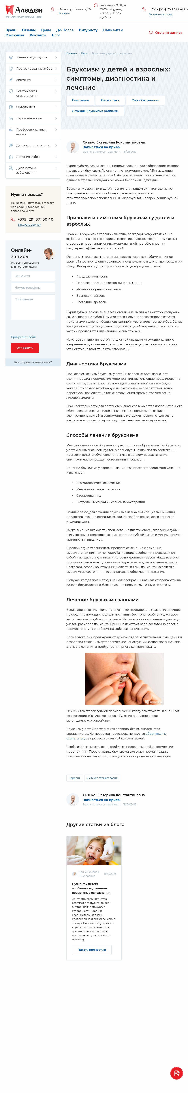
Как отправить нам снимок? (33, 362)
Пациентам (113, 30)
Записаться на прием (102, 147)
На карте (64, 13)
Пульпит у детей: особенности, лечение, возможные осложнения (91, 888)
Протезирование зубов (33, 69)
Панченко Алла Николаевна (88, 874)
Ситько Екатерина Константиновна (114, 795)
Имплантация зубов (33, 57)
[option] (94, 898)
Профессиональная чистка (33, 132)
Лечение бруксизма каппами (95, 111)
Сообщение (24, 299)
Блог (56, 35)
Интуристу (88, 30)
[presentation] (32, 327)
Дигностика (110, 100)
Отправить (24, 348)
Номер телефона (28, 287)
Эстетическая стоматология (33, 93)
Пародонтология (33, 118)
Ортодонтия (33, 107)
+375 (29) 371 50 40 (167, 9)
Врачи (10, 30)
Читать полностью (92, 950)
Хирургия (33, 80)
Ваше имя (22, 276)
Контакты (38, 35)
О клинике (14, 35)
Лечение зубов (33, 157)
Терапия (74, 778)
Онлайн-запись (166, 33)
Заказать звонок (161, 14)
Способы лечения (145, 100)
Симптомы (80, 100)
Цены (46, 30)
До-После (65, 30)
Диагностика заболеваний (33, 170)
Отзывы (29, 30)
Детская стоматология (33, 145)
